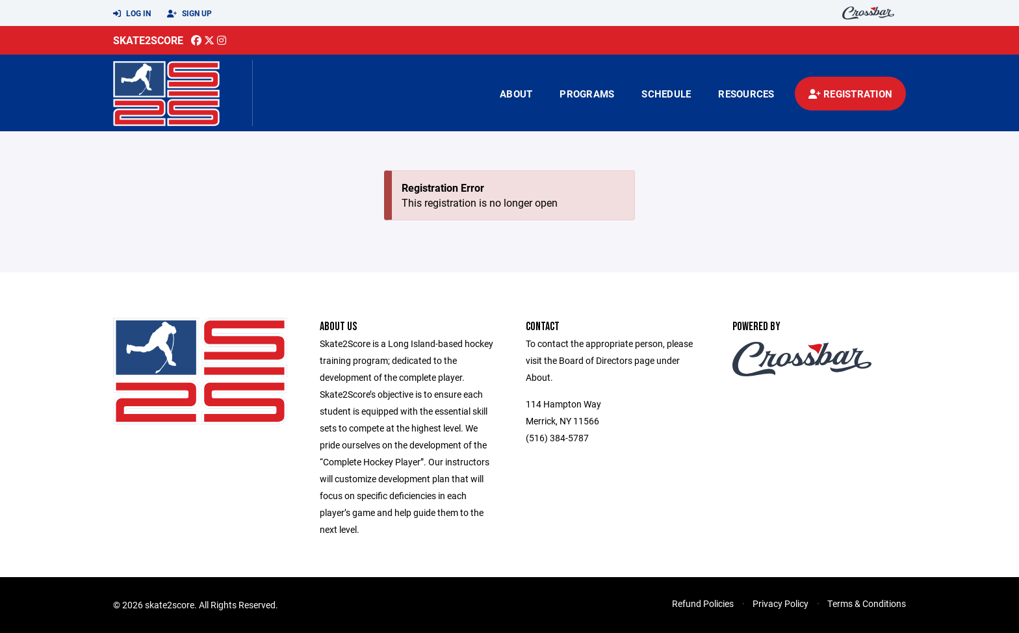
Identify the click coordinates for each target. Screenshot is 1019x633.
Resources (746, 93)
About (516, 93)
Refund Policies (703, 603)
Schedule (666, 93)
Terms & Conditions (866, 603)
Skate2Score (148, 40)
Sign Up (189, 13)
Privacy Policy (780, 603)
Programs (587, 93)
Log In (132, 13)
